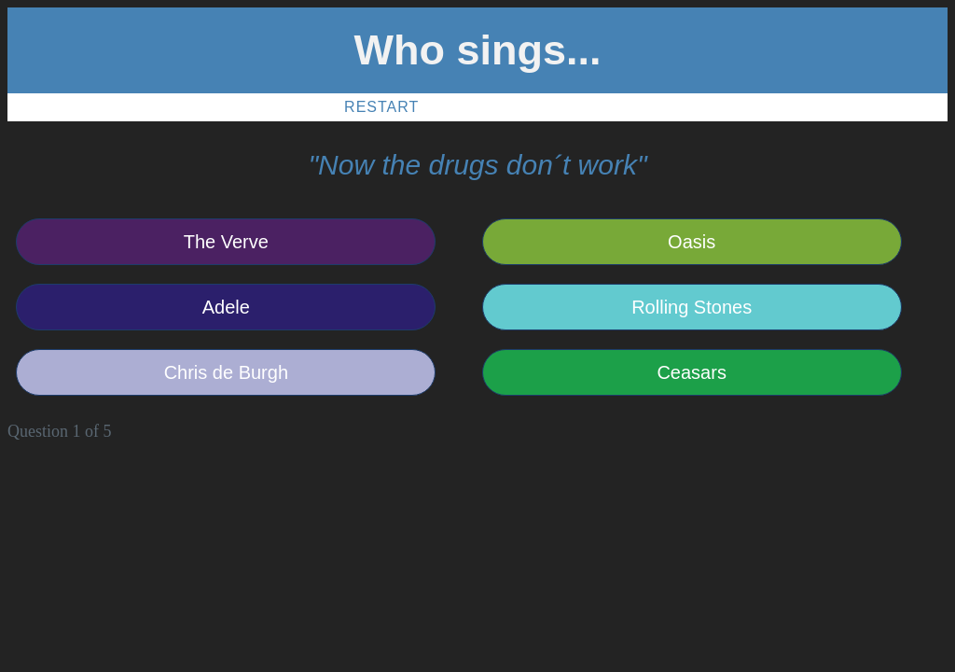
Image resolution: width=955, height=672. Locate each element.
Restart (381, 107)
